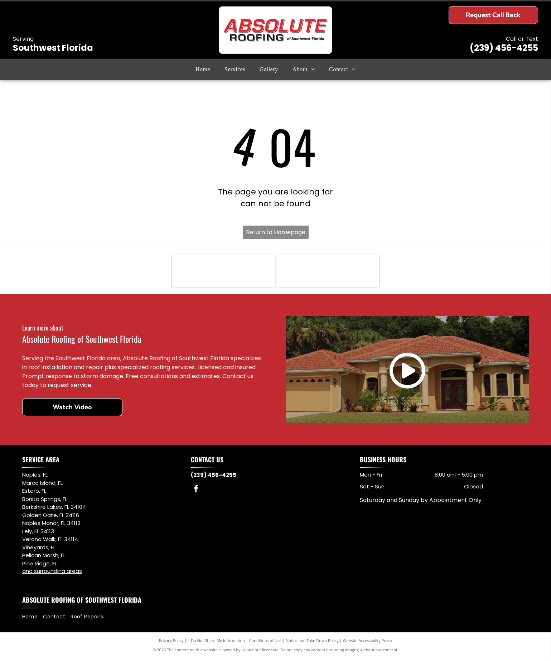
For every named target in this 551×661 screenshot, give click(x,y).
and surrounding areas (52, 574)
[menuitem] (202, 69)
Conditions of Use (265, 643)
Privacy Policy (171, 643)
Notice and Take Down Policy (312, 643)
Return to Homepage (275, 232)
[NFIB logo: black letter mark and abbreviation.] (223, 271)
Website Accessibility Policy (367, 643)
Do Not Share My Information (218, 643)
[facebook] (196, 492)
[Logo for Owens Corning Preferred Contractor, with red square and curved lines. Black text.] (327, 271)
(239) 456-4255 (504, 48)
